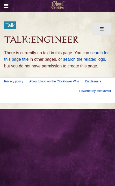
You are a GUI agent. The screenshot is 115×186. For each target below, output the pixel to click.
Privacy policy (13, 81)
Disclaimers (93, 81)
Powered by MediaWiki (95, 91)
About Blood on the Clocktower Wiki (54, 81)
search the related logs (84, 59)
